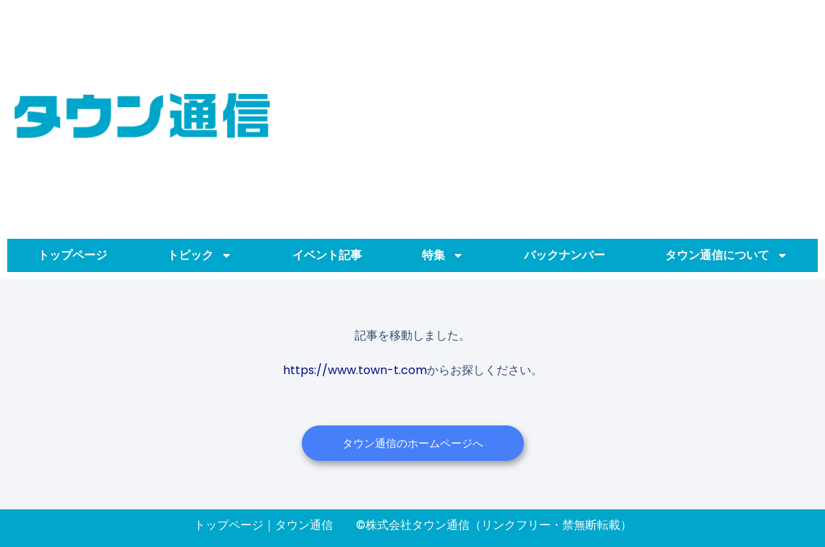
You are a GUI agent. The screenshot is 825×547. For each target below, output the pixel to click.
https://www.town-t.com (355, 370)
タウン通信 (304, 525)
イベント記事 (327, 255)
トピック (199, 255)
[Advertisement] (547, 115)
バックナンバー (564, 255)
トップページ (72, 255)
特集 (443, 255)
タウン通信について (726, 255)
